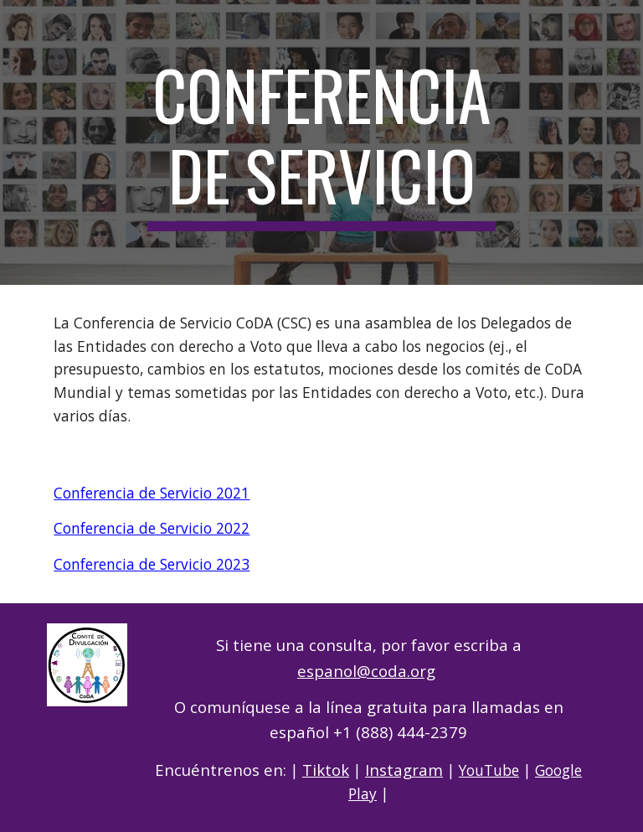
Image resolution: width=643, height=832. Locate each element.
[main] (321, 142)
